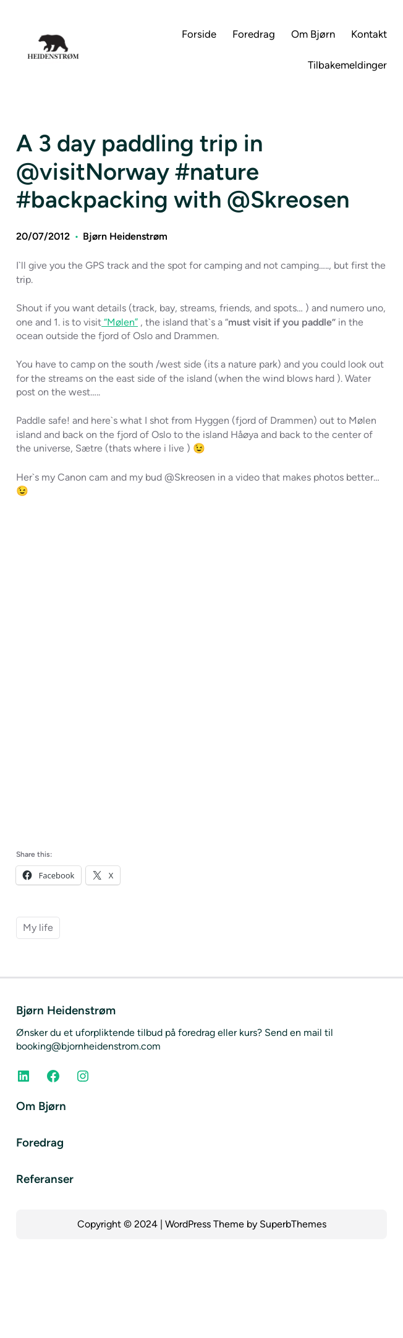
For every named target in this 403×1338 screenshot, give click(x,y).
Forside (199, 34)
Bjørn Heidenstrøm (125, 236)
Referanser (45, 1179)
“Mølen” (119, 322)
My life (38, 927)
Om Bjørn (41, 1106)
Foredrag (40, 1142)
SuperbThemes (293, 1224)
